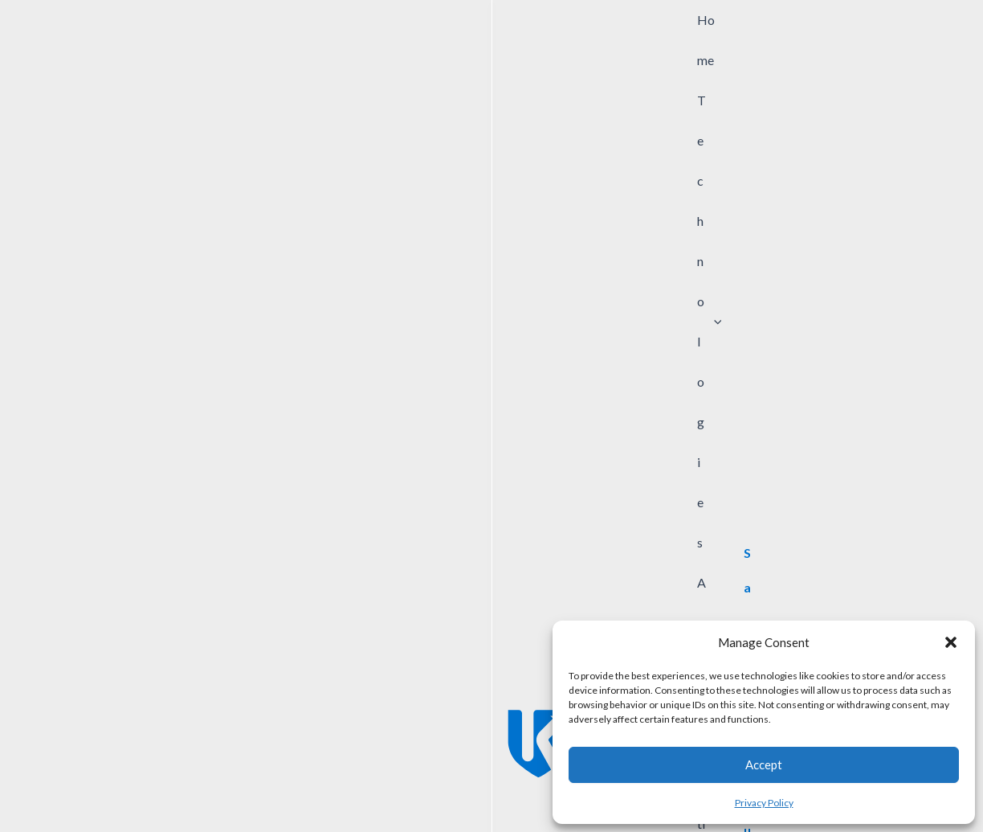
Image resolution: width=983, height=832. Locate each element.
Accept (763, 764)
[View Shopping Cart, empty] (857, 47)
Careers (502, 769)
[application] (393, 47)
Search (922, 131)
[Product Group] (452, 131)
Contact (344, 769)
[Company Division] (290, 131)
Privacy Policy (764, 803)
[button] (951, 642)
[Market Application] (614, 131)
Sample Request (423, 769)
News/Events (272, 769)
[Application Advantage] (777, 131)
